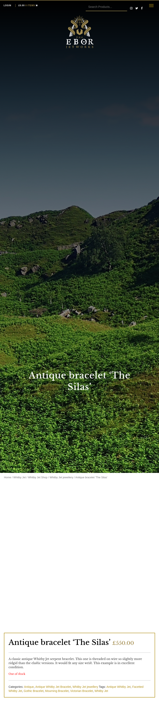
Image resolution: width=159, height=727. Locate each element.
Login (7, 5)
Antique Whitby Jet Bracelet (53, 686)
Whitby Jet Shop (37, 477)
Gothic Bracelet (33, 691)
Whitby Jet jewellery (61, 477)
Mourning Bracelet (57, 691)
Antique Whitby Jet (118, 686)
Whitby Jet (19, 477)
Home (7, 477)
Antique (29, 686)
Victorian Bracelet (81, 691)
